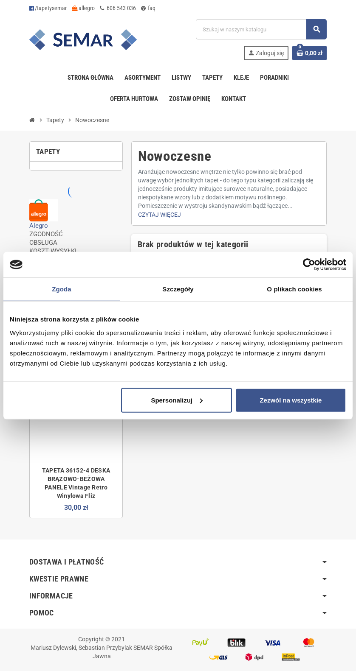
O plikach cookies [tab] (294, 289)
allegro (83, 8)
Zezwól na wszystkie (291, 399)
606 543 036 (118, 8)
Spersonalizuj (177, 399)
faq (148, 8)
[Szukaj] (261, 29)
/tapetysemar (48, 8)
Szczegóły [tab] (177, 289)
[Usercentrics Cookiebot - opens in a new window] (309, 264)
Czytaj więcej (159, 214)
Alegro (38, 225)
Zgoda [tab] (61, 289)
